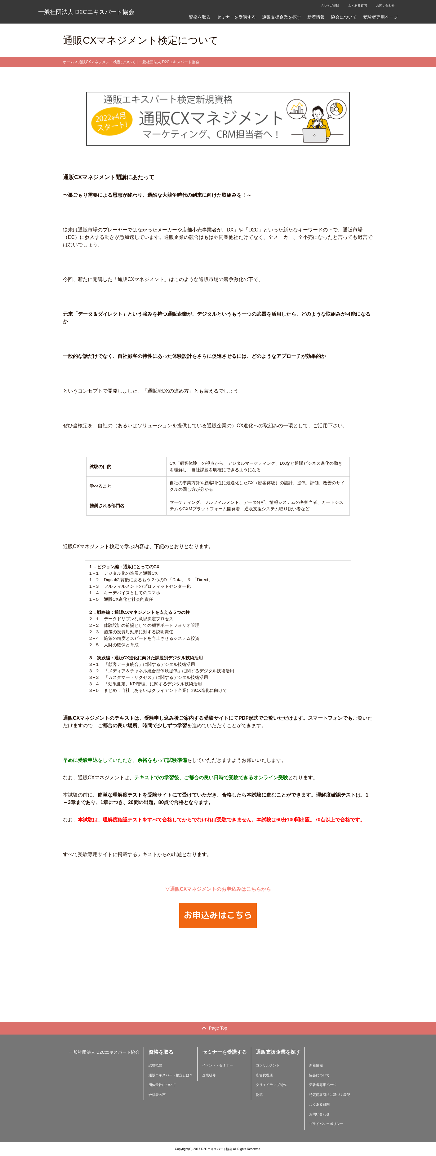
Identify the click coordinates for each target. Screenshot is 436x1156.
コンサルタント (268, 1065)
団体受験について (162, 1085)
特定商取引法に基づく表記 (329, 1095)
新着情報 (316, 17)
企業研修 (209, 1075)
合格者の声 (157, 1095)
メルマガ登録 (329, 5)
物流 (259, 1095)
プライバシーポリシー (326, 1124)
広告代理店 (264, 1075)
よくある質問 (357, 5)
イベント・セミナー (217, 1065)
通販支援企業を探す (281, 17)
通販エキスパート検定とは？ (171, 1075)
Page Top (218, 1028)
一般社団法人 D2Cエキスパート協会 (86, 12)
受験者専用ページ (380, 17)
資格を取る (200, 17)
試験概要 (155, 1065)
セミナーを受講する (236, 17)
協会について (344, 17)
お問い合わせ (385, 5)
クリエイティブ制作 (271, 1085)
